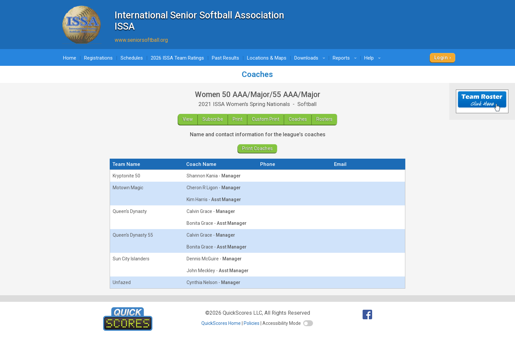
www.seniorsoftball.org (141, 40)
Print (237, 119)
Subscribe (212, 119)
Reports (346, 58)
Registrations (98, 58)
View (188, 119)
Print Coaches (257, 148)
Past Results (225, 58)
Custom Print (265, 119)
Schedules (132, 58)
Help (373, 58)
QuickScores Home (221, 323)
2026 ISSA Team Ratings (177, 58)
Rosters (324, 119)
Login (441, 58)
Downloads (310, 58)
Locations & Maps (266, 58)
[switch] (308, 323)
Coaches (298, 119)
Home (69, 58)
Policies (251, 323)
